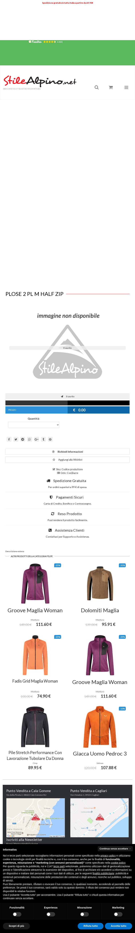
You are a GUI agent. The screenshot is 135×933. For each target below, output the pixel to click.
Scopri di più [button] (16, 925)
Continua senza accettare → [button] (115, 848)
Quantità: (34, 418)
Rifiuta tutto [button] (91, 925)
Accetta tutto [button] (118, 925)
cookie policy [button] (118, 862)
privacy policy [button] (108, 855)
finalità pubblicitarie (103, 873)
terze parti (59, 866)
